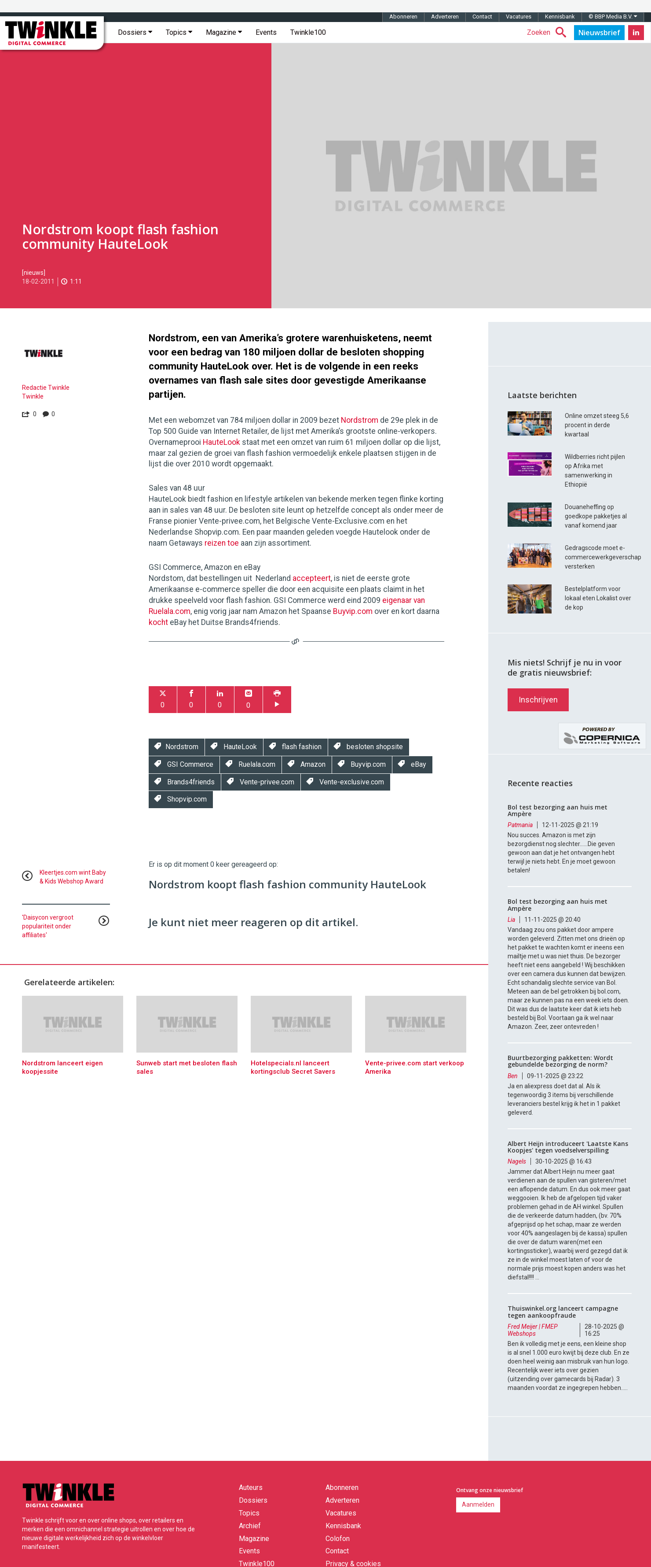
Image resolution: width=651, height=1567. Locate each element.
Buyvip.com (353, 611)
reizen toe (222, 543)
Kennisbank (560, 16)
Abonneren (403, 16)
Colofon (338, 1538)
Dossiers (135, 32)
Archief (250, 1526)
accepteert (312, 578)
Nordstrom (359, 420)
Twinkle (33, 396)
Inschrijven (538, 699)
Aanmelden (478, 1504)
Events (266, 32)
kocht (158, 622)
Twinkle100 (308, 32)
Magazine (224, 32)
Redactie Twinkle (45, 387)
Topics (179, 32)
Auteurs (251, 1487)
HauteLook (221, 442)
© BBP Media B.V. (613, 16)
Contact (482, 16)
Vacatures (518, 16)
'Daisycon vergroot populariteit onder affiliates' (47, 926)
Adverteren (445, 16)
